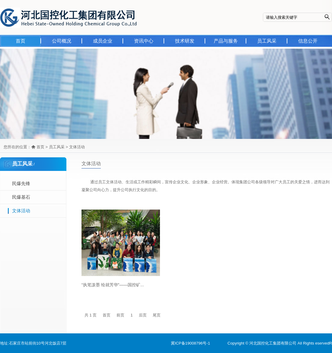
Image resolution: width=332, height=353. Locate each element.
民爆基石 (21, 197)
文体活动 (77, 147)
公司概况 (61, 40)
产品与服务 (226, 40)
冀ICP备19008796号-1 (190, 343)
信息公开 (308, 40)
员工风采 (266, 40)
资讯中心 (143, 40)
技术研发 (184, 40)
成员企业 (102, 40)
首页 (20, 40)
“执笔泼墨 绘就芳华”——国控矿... (112, 284)
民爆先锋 (21, 183)
